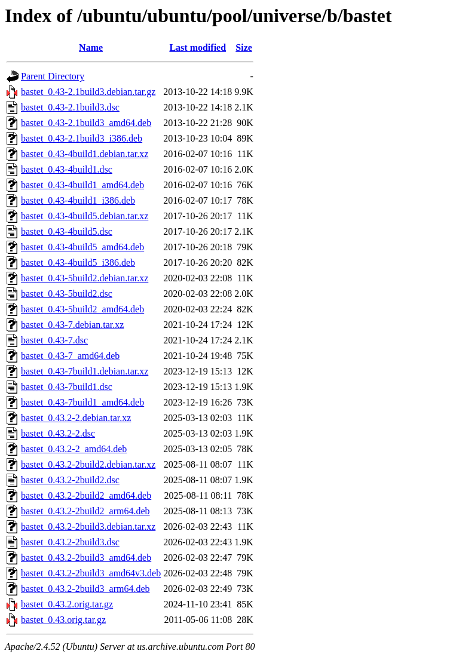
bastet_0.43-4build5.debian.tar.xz (84, 216)
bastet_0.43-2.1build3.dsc (70, 107)
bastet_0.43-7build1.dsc (66, 387)
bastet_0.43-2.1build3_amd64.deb (86, 123)
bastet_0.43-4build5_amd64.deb (82, 247)
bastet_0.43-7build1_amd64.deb (82, 402)
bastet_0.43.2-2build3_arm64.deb (85, 589)
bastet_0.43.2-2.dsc (58, 433)
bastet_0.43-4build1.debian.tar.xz (84, 154)
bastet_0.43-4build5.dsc (66, 231)
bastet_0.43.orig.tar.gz (63, 620)
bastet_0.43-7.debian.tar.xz (72, 325)
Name (91, 47)
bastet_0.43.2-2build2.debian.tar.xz (88, 464)
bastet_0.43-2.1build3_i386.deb (81, 138)
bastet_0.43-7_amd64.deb (70, 356)
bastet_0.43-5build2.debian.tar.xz (84, 278)
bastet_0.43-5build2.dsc (66, 293)
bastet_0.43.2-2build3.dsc (70, 542)
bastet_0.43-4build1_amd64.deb (82, 185)
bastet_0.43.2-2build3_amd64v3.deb (91, 573)
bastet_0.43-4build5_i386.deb (78, 262)
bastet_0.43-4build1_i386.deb (78, 200)
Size (243, 47)
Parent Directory (52, 76)
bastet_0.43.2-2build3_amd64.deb (86, 557)
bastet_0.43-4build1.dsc (66, 169)
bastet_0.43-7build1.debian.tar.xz (84, 371)
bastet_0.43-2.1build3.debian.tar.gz (88, 92)
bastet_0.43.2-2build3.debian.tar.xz (88, 526)
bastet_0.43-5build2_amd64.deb (82, 309)
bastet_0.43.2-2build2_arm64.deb (85, 511)
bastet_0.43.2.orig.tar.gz (67, 604)
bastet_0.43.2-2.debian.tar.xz (76, 418)
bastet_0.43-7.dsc (54, 340)
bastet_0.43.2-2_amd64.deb (74, 449)
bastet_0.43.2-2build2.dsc (70, 480)
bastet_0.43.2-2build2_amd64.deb (86, 495)
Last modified (197, 47)
